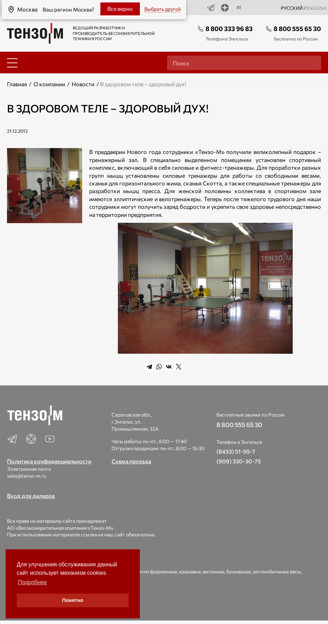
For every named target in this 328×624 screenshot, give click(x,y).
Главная (17, 84)
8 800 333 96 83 (229, 28)
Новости (83, 84)
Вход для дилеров (31, 495)
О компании (49, 84)
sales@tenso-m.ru (26, 476)
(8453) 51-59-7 (235, 451)
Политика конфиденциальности (49, 461)
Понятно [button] (73, 600)
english (316, 8)
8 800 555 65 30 (297, 28)
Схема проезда (131, 461)
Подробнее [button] (32, 582)
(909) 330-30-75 (238, 461)
